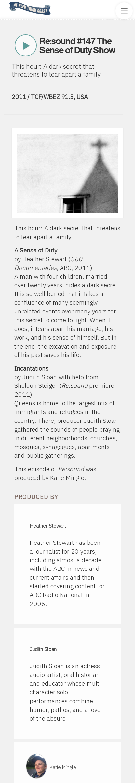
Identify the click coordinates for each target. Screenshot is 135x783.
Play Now (26, 45)
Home (7, 2)
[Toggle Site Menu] (124, 10)
